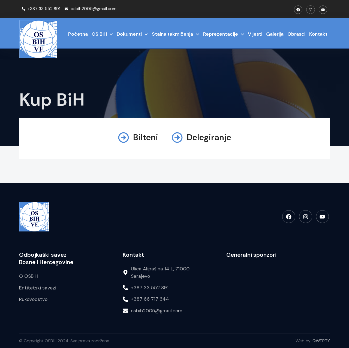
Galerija (275, 34)
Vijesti (255, 34)
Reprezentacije (223, 34)
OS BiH (102, 34)
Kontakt (318, 34)
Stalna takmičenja (175, 34)
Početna (78, 34)
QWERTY (321, 341)
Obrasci (296, 34)
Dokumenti (132, 34)
